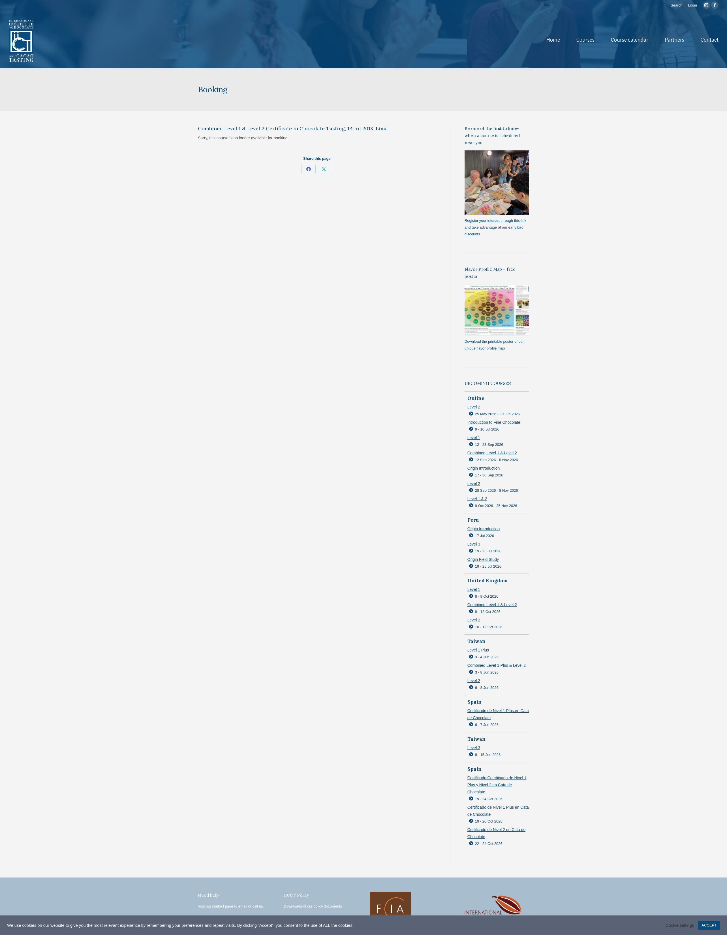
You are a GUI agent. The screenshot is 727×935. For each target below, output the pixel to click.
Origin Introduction (483, 468)
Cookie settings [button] (680, 925)
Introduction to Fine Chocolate (493, 422)
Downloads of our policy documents (313, 906)
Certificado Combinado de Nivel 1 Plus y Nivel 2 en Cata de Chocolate (497, 785)
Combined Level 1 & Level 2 (492, 453)
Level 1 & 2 (477, 499)
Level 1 (473, 437)
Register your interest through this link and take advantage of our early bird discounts (495, 227)
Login (692, 5)
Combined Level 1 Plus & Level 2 (496, 665)
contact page (222, 906)
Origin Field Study (483, 559)
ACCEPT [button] (709, 925)
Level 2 (473, 407)
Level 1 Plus (478, 650)
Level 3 (473, 544)
